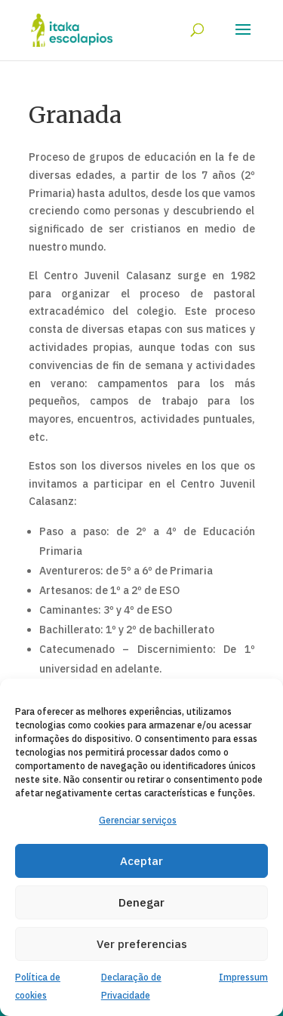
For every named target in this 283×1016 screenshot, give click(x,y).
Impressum (243, 977)
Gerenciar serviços (138, 820)
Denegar (141, 902)
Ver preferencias (142, 944)
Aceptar (141, 861)
